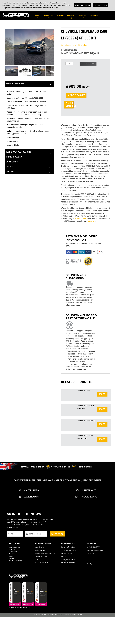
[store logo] (16, 14)
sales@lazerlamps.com (95, 550)
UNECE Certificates (41, 563)
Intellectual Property (68, 563)
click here (91, 221)
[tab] (58, 16)
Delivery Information (74, 369)
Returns (63, 556)
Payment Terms (66, 553)
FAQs (37, 560)
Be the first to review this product (74, 45)
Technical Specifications (18, 152)
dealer (72, 361)
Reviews (10, 171)
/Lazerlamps (31, 490)
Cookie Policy (58, 5)
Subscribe (57, 534)
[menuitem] (38, 15)
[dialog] (57, 5)
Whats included (14, 157)
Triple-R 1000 (83, 390)
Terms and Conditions (68, 550)
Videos (9, 166)
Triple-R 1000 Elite (86, 420)
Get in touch (91, 553)
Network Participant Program (45, 553)
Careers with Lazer (41, 556)
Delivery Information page (79, 303)
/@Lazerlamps (89, 497)
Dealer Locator (40, 550)
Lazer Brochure (40, 547)
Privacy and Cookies (68, 560)
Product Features (15, 83)
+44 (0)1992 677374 (94, 547)
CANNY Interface (80, 218)
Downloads (12, 162)
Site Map (89, 564)
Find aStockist (70, 104)
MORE (102, 394)
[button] (9, 47)
